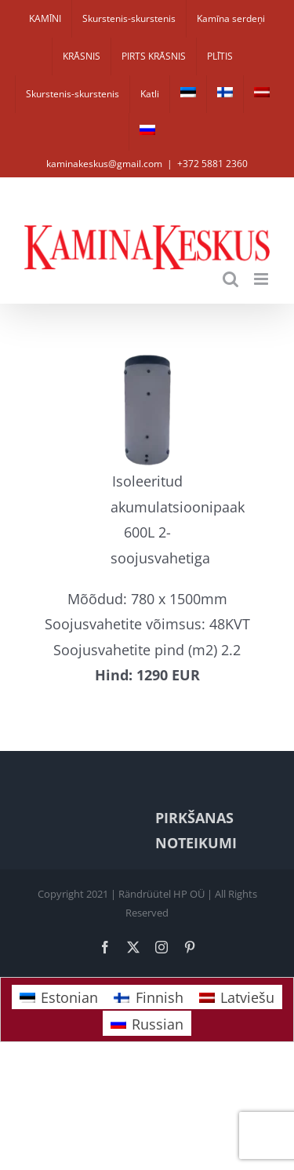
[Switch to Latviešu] (236, 997)
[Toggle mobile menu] (262, 279)
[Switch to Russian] (147, 132)
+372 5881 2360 (212, 163)
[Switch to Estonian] (188, 94)
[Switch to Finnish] (225, 94)
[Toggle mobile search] (230, 279)
